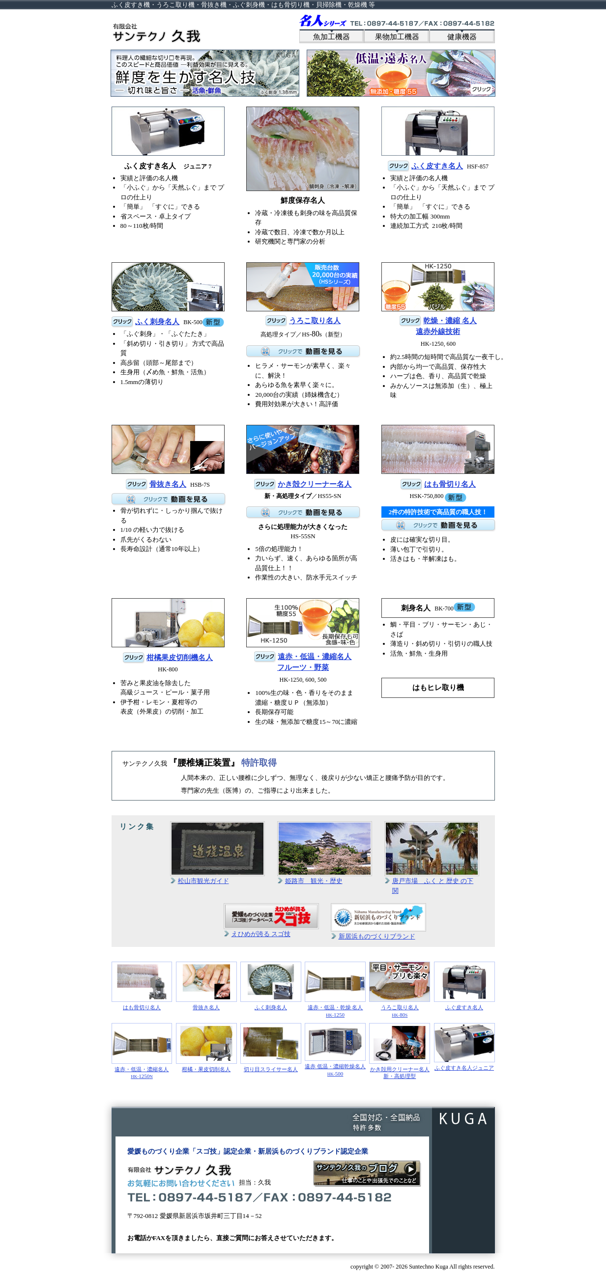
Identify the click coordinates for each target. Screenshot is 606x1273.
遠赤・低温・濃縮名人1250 (142, 1051)
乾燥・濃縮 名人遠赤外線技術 (446, 326)
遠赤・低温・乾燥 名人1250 (335, 990)
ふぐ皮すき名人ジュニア (464, 1047)
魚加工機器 (331, 37)
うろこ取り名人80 (399, 990)
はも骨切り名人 (450, 484)
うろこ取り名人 (315, 321)
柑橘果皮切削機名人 (179, 658)
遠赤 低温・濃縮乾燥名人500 (335, 1049)
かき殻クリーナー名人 (314, 484)
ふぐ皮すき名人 (464, 986)
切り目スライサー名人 (270, 1047)
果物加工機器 (397, 37)
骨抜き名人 (167, 484)
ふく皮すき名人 (437, 166)
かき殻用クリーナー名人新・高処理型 (399, 1051)
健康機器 (462, 37)
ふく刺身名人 (157, 322)
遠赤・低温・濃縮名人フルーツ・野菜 (314, 662)
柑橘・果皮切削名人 (206, 1047)
